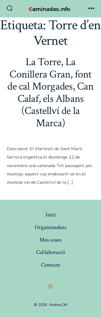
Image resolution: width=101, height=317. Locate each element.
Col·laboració (50, 252)
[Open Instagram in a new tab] (50, 286)
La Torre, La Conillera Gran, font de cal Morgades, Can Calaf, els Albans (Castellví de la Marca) (50, 92)
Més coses (50, 240)
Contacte (50, 264)
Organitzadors (50, 227)
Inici (51, 214)
